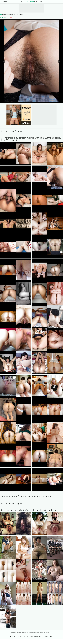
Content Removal (23, 636)
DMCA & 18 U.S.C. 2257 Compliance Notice (41, 636)
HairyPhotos (31, 1)
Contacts (13, 636)
